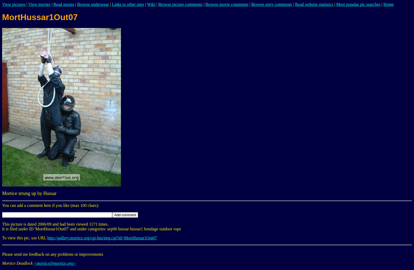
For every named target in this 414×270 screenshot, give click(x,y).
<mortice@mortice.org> (55, 263)
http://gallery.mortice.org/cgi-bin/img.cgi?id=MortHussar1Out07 (102, 238)
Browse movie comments (226, 4)
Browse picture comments (180, 4)
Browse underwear (93, 4)
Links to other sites (128, 4)
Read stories (63, 4)
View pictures (13, 4)
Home (388, 4)
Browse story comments (271, 4)
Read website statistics (314, 4)
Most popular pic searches (358, 4)
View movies (39, 4)
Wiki (151, 4)
